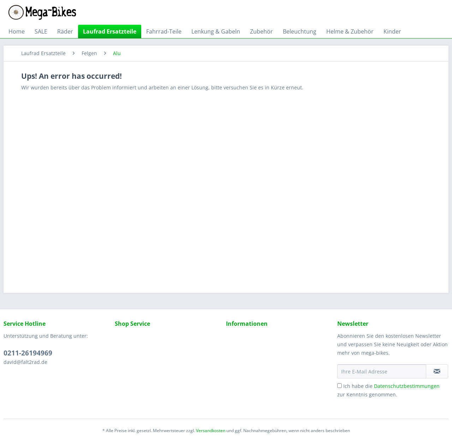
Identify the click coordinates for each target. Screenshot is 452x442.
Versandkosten (210, 431)
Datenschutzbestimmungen (407, 386)
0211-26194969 (28, 353)
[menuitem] (17, 31)
